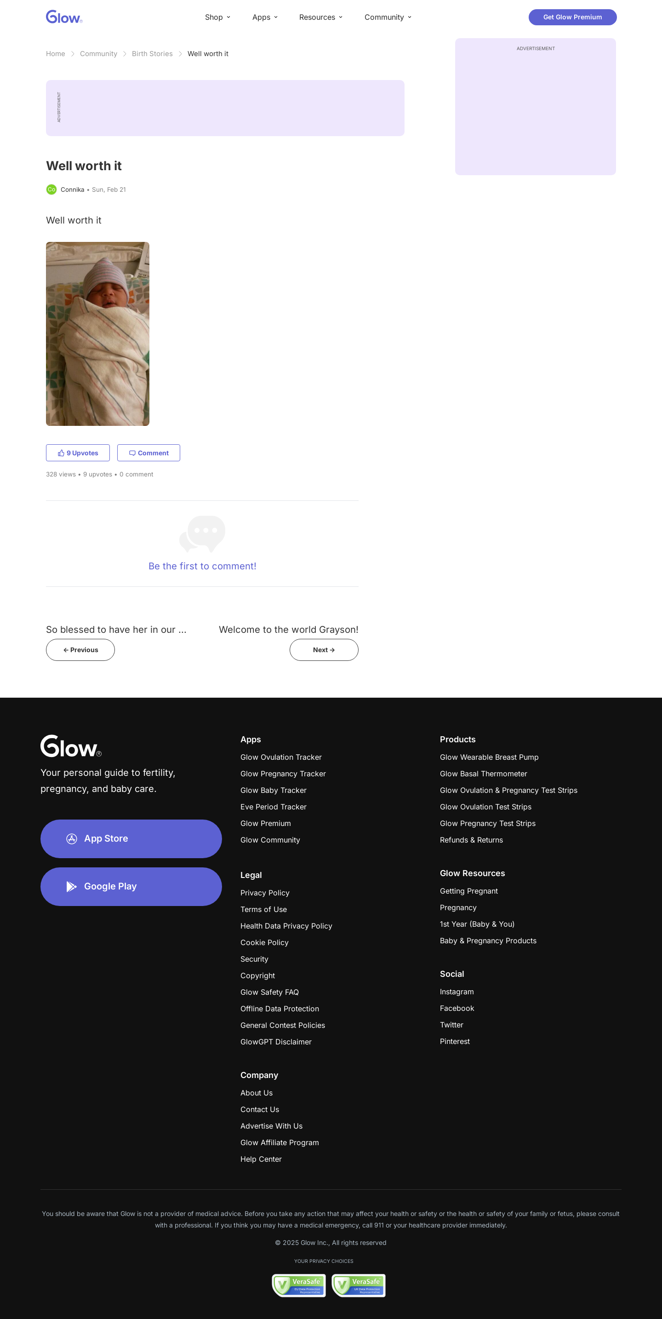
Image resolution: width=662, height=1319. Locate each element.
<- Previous (80, 650)
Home (55, 53)
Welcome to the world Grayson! (289, 629)
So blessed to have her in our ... (116, 629)
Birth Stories (152, 53)
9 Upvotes (77, 453)
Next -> (324, 650)
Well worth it (208, 53)
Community (98, 53)
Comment (149, 453)
